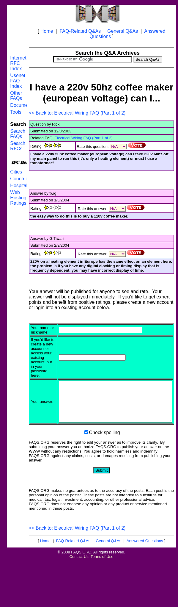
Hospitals (20, 185)
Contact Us (79, 587)
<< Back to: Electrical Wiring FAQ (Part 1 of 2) (77, 112)
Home (46, 31)
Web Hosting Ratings (18, 198)
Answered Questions (145, 571)
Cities (16, 171)
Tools (15, 112)
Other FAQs (16, 95)
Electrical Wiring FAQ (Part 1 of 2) (84, 138)
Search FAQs (17, 134)
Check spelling (104, 462)
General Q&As (122, 31)
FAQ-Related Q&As (80, 31)
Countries (20, 178)
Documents (22, 105)
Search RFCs (17, 146)
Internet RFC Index (18, 63)
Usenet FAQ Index (17, 81)
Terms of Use (102, 587)
